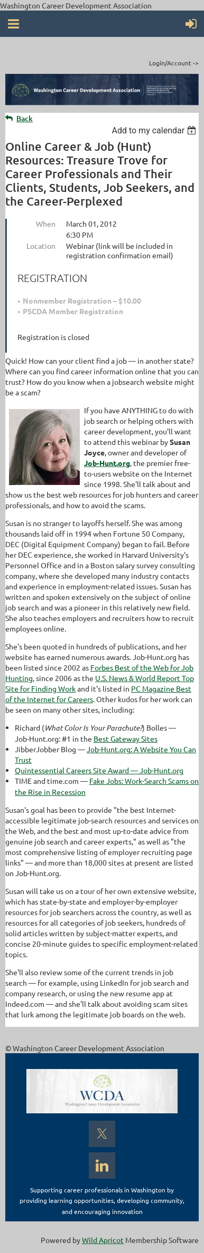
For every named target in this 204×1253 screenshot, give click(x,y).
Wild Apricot (103, 1240)
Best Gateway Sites (125, 738)
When (45, 223)
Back (24, 118)
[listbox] (155, 130)
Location (40, 245)
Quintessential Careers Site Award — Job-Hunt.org (99, 770)
